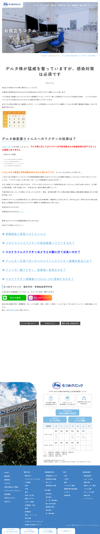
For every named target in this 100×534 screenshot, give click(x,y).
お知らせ (7, 501)
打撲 (26, 489)
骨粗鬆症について (52, 476)
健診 (65, 482)
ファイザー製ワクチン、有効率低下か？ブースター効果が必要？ (30, 323)
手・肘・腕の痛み (52, 500)
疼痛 (26, 508)
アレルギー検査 (69, 485)
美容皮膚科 (87, 476)
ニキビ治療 (87, 489)
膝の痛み (49, 510)
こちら (21, 212)
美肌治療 (87, 482)
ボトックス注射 (89, 492)
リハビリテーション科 (32, 479)
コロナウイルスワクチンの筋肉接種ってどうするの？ (40, 243)
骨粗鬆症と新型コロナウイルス (25, 234)
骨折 (26, 492)
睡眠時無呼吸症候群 (71, 489)
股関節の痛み (50, 507)
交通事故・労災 (30, 505)
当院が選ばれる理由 (11, 487)
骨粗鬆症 (28, 512)
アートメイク (88, 499)
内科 (65, 476)
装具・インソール (31, 515)
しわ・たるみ (88, 479)
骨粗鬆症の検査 (51, 479)
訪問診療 (67, 495)
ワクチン (67, 492)
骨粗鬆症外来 (62, 5)
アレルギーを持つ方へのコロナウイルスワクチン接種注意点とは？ (48, 261)
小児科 (66, 479)
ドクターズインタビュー (12, 491)
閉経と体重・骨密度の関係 (70, 323)
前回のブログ (7, 147)
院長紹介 (7, 476)
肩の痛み (49, 497)
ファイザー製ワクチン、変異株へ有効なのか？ (35, 270)
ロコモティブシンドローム (34, 521)
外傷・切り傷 (29, 495)
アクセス (90, 5)
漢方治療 (28, 518)
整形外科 (28, 476)
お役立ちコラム (54, 56)
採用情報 (7, 494)
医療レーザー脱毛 (90, 485)
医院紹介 (7, 480)
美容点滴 (87, 495)
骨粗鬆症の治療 (51, 485)
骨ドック (49, 482)
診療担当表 (13, 310)
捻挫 (26, 485)
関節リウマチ (29, 499)
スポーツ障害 (29, 502)
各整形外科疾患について (33, 525)
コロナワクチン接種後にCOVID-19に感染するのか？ (39, 279)
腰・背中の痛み (51, 504)
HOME (36, 5)
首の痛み (49, 494)
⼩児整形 (28, 482)
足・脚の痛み (50, 513)
